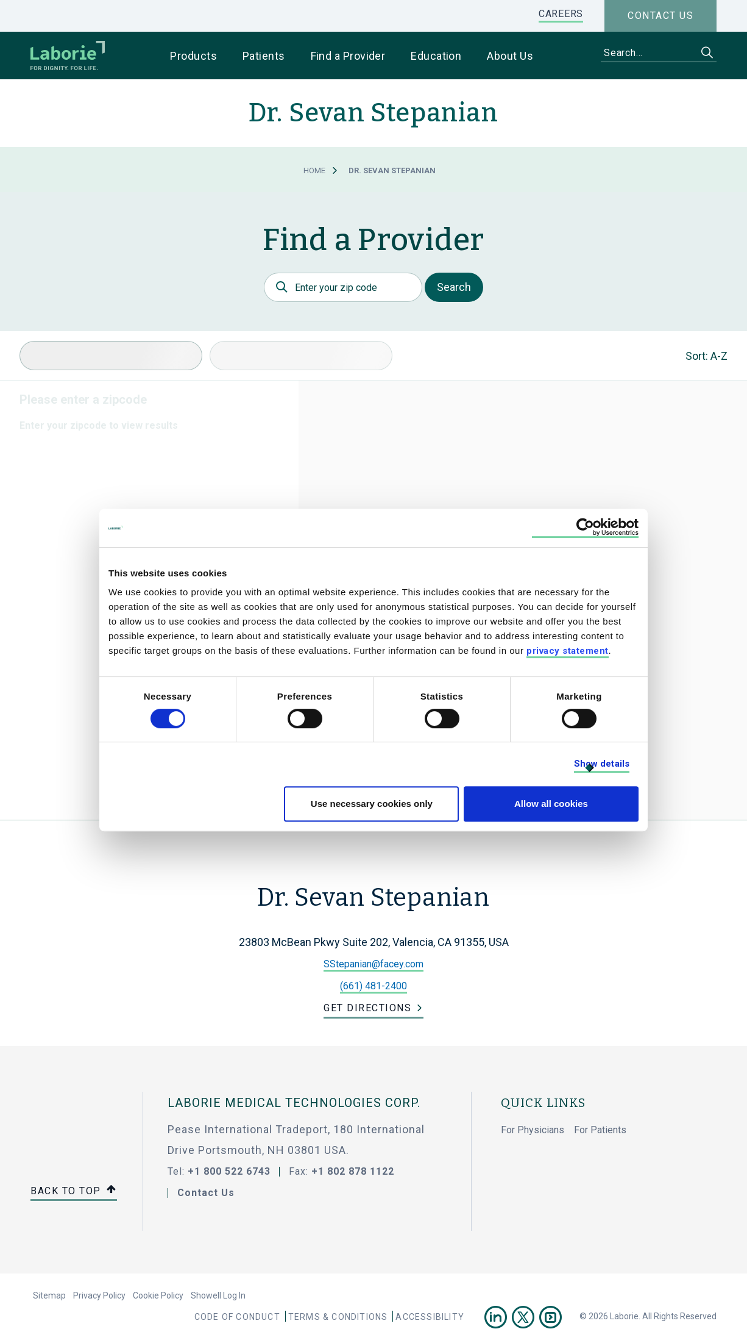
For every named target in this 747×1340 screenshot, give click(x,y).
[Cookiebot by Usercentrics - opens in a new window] (585, 528)
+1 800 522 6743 (229, 1171)
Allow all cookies (551, 803)
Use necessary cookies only (372, 803)
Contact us (660, 15)
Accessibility (429, 1317)
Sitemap (49, 1295)
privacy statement (567, 650)
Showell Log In (218, 1295)
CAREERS (561, 14)
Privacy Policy (99, 1295)
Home (314, 170)
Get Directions (367, 1008)
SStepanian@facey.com (373, 964)
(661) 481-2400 (373, 986)
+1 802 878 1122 (352, 1171)
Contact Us (206, 1192)
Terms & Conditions (338, 1317)
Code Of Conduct (237, 1317)
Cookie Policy (158, 1295)
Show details (601, 763)
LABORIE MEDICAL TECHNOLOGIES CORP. (294, 1102)
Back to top (73, 1191)
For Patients (600, 1130)
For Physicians (532, 1130)
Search (454, 287)
